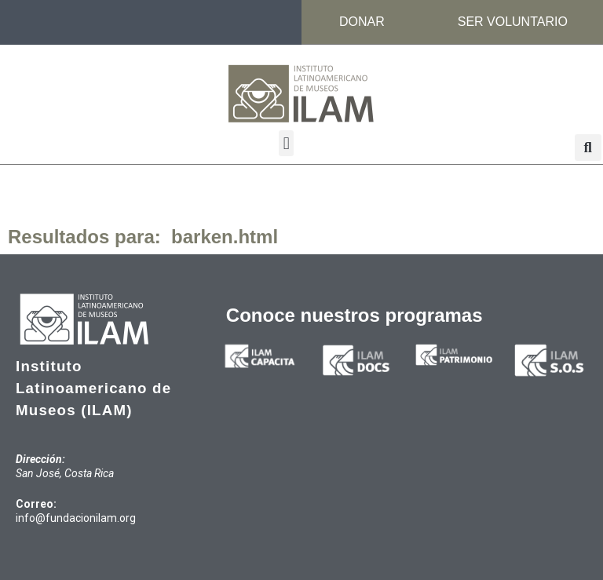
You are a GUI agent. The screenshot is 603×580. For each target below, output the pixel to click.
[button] (286, 143)
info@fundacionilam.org (76, 518)
